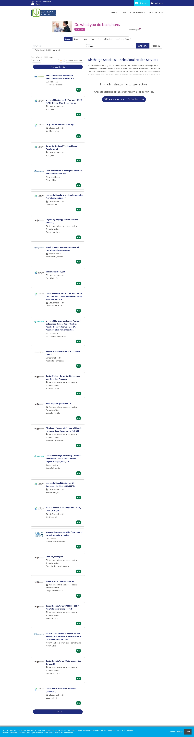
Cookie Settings (175, 732)
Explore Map (89, 39)
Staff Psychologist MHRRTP (58, 403)
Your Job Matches (105, 39)
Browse (77, 39)
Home (114, 12)
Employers (157, 3)
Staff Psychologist (54, 556)
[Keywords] (58, 46)
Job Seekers (141, 3)
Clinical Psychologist (55, 271)
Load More (57, 711)
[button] (155, 46)
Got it (188, 732)
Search (68, 39)
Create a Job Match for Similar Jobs (124, 99)
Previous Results (58, 67)
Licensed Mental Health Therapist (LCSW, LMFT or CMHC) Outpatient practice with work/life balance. (64, 296)
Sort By (35, 60)
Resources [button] (155, 12)
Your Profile (137, 12)
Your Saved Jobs (122, 39)
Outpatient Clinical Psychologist (60, 124)
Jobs (123, 12)
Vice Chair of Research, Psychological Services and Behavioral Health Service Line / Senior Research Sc (63, 636)
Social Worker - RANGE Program (60, 581)
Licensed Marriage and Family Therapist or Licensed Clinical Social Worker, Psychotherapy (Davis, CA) (63, 458)
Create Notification (74, 60)
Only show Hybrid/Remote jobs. (48, 50)
